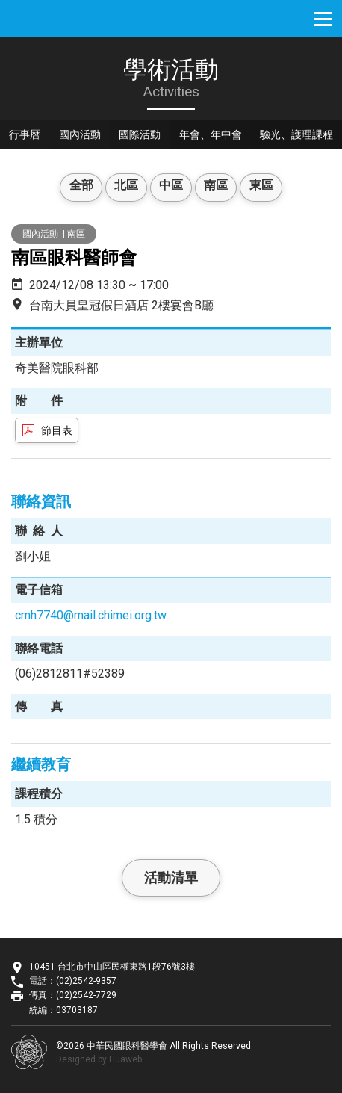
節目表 (56, 430)
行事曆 (27, 136)
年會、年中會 (224, 136)
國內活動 (86, 136)
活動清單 (171, 877)
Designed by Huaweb (99, 1059)
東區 (270, 187)
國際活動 (150, 136)
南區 (220, 187)
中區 (171, 187)
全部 (72, 187)
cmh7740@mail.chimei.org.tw (91, 615)
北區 (122, 187)
